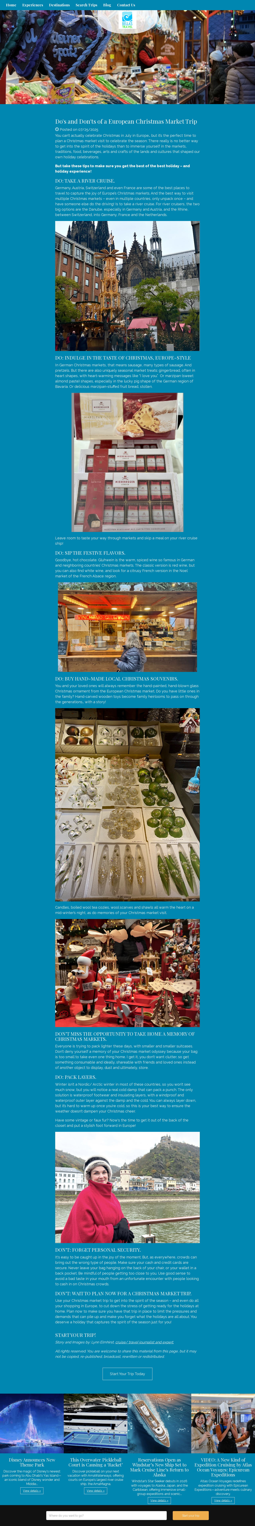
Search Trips (86, 5)
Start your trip (190, 1515)
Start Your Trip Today (127, 1374)
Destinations (59, 5)
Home (11, 5)
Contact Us (126, 5)
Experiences (32, 5)
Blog (107, 5)
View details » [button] (32, 1490)
